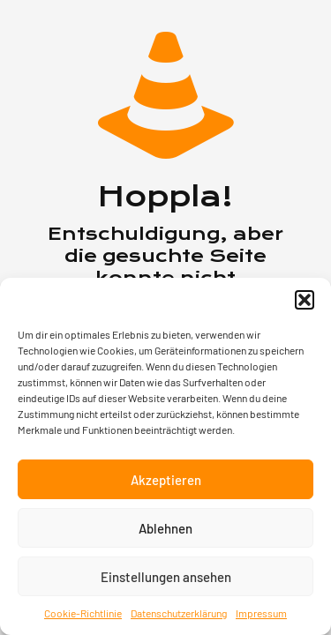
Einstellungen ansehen (166, 577)
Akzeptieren (166, 480)
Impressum (261, 613)
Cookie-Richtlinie (83, 613)
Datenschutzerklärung (179, 613)
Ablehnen (165, 528)
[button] (304, 300)
